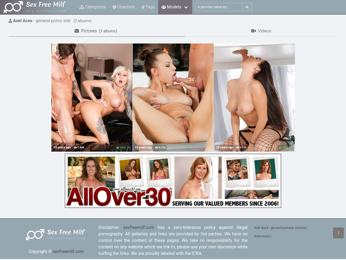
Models (171, 6)
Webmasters (262, 236)
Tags (148, 6)
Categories (92, 6)
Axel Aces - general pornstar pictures (280, 228)
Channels (123, 6)
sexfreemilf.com (68, 251)
